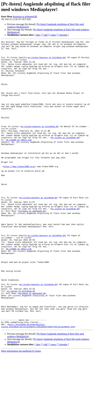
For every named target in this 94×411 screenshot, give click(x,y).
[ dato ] (38, 35)
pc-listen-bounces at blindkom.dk (46, 61)
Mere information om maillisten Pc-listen (21, 408)
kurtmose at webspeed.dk (25, 16)
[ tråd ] (45, 35)
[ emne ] (53, 35)
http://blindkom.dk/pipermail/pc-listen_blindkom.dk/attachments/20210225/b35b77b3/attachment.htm (37, 382)
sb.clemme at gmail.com (18, 159)
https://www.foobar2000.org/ (19, 191)
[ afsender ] (63, 35)
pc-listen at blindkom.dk (65, 157)
